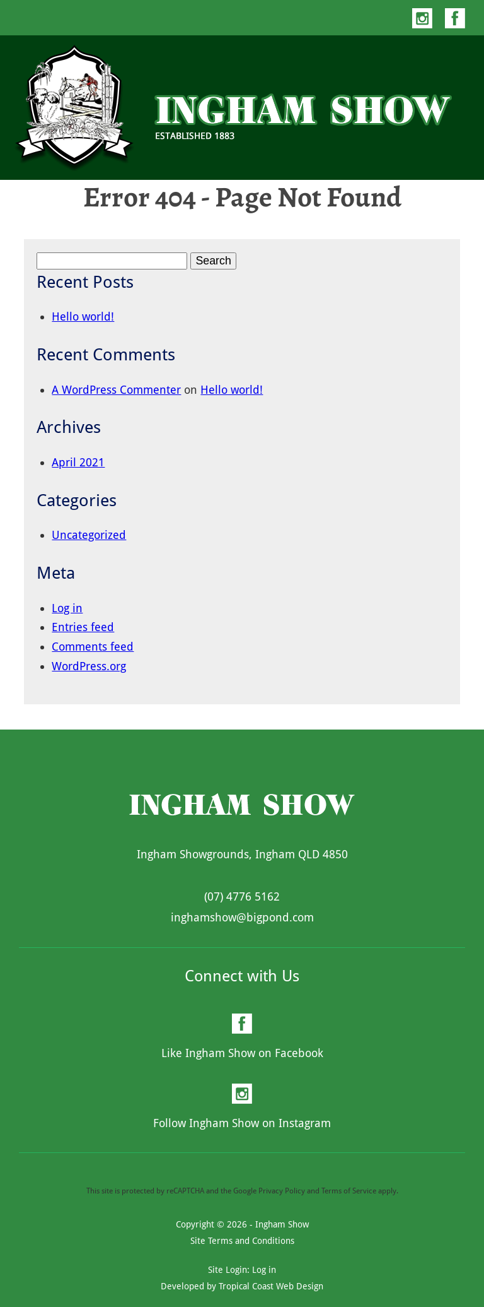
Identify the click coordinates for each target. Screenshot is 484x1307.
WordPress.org (89, 666)
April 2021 (78, 462)
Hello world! (83, 316)
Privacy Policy (281, 1190)
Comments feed (93, 646)
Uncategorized (89, 534)
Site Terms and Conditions (242, 1241)
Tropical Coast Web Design (271, 1286)
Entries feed (83, 627)
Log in (67, 608)
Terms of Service (348, 1190)
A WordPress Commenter (116, 389)
